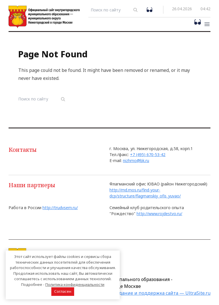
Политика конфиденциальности (74, 284)
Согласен (62, 291)
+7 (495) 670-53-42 (147, 154)
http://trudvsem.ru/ (60, 207)
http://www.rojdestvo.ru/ (159, 213)
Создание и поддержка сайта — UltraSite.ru (160, 293)
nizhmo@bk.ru (136, 160)
